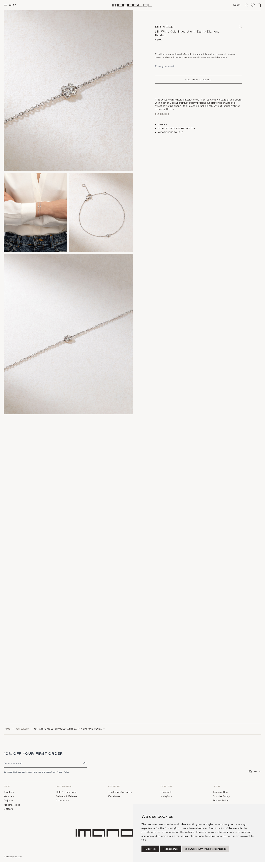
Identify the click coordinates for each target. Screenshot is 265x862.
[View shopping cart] (259, 5)
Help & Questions (66, 792)
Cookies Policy (221, 796)
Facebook (166, 792)
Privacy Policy (62, 772)
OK (85, 763)
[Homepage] (132, 5)
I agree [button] (150, 849)
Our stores (114, 796)
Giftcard (8, 809)
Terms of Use (220, 792)
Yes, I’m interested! (198, 80)
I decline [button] (170, 849)
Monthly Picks (12, 804)
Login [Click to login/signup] (237, 5)
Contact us (62, 800)
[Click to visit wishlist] (253, 5)
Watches (9, 796)
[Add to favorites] (240, 27)
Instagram (166, 796)
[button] (11, 5)
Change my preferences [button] (205, 849)
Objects (8, 800)
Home (7, 729)
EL (260, 772)
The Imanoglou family (120, 792)
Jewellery (22, 729)
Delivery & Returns (66, 796)
